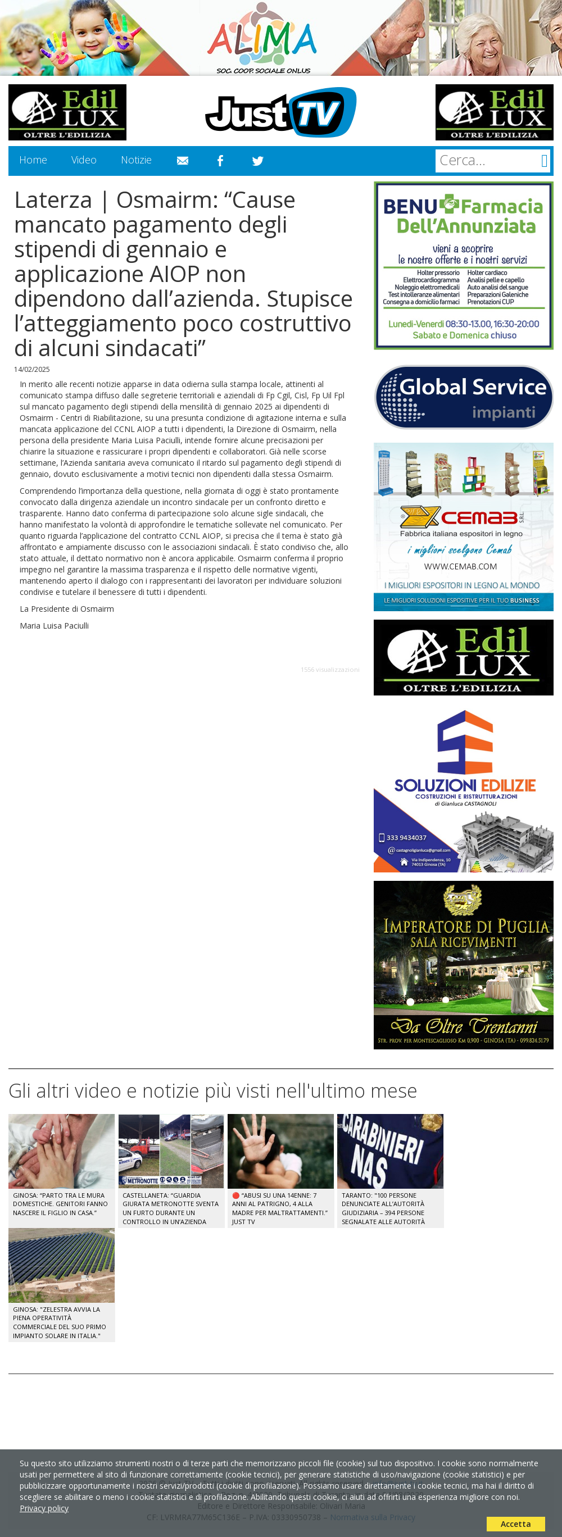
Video (84, 159)
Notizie (136, 159)
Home (33, 159)
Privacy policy (44, 1508)
